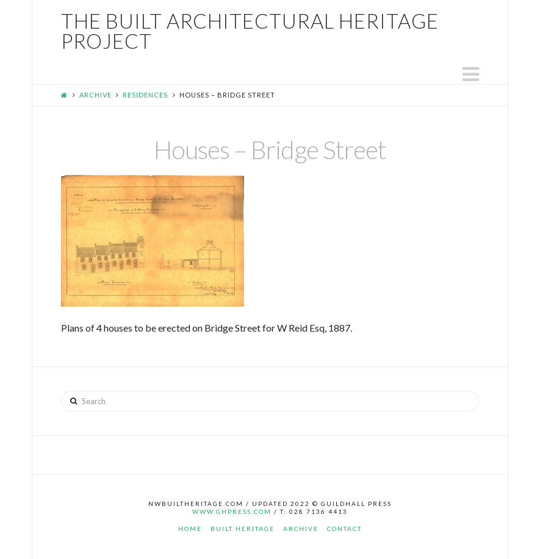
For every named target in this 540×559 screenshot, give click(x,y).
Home (190, 528)
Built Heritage (243, 528)
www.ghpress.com (232, 511)
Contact (344, 528)
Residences (145, 95)
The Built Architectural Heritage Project (250, 31)
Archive (95, 95)
